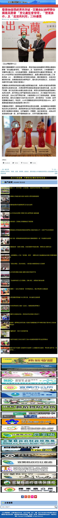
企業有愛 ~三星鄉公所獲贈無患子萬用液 (21, 221)
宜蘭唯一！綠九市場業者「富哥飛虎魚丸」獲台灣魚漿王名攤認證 (28, 289)
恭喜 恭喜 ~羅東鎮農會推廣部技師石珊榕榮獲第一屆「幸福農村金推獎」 (30, 238)
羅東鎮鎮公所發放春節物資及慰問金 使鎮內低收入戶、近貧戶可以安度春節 (31, 230)
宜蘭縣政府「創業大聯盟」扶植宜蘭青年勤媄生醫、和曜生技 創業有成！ (30, 247)
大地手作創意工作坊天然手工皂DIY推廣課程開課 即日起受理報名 (28, 339)
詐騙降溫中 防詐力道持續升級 (18, 331)
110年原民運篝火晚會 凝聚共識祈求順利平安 (22, 272)
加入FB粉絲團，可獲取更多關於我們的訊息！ (29, 178)
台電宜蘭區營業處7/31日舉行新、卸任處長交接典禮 (24, 297)
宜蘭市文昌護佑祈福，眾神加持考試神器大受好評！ (24, 314)
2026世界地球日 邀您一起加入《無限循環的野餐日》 (25, 305)
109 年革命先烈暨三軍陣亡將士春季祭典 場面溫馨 (24, 213)
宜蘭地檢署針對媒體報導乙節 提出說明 (21, 204)
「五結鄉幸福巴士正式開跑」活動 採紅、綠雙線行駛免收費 (26, 280)
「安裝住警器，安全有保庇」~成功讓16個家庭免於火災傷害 (27, 263)
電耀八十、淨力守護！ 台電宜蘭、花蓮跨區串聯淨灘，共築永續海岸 (29, 188)
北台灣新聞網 (14, 19)
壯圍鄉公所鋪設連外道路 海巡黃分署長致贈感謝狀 (24, 196)
